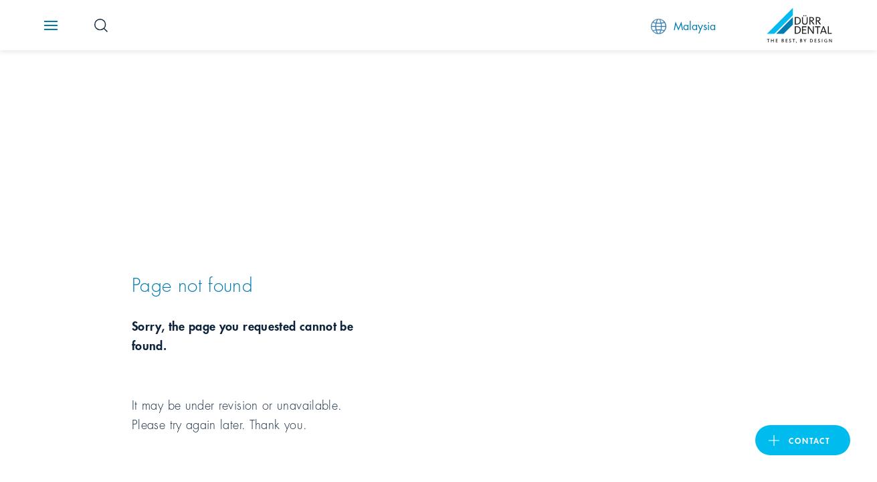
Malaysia (683, 26)
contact (809, 440)
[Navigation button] (50, 25)
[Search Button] (101, 25)
